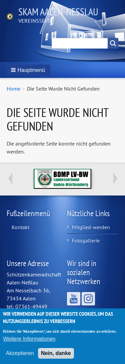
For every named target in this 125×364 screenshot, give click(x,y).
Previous (10, 178)
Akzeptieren (20, 357)
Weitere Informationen (29, 342)
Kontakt (20, 227)
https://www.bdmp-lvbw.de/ (62, 179)
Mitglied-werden (91, 227)
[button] (28, 70)
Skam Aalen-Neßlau (58, 11)
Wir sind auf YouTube (73, 298)
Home (13, 88)
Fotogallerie (86, 240)
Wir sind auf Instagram (88, 298)
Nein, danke (56, 357)
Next (115, 178)
